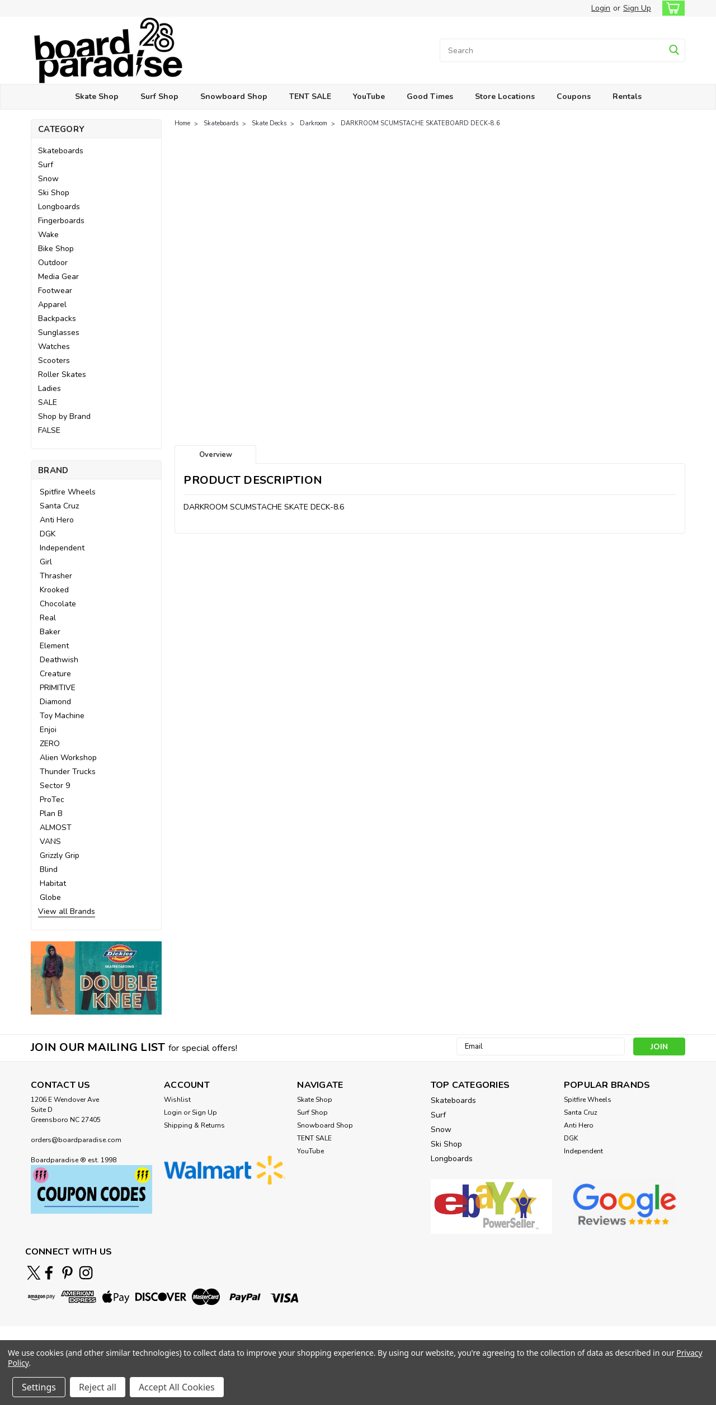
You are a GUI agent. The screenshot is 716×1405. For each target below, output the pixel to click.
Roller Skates (62, 374)
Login (600, 8)
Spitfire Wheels (68, 492)
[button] (96, 978)
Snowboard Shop (233, 96)
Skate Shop (97, 96)
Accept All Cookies (177, 1387)
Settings (39, 1387)
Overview (215, 455)
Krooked (54, 589)
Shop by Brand (64, 416)
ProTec (52, 799)
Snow (48, 178)
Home (182, 123)
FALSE (49, 430)
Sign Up (637, 8)
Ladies (49, 388)
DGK (47, 534)
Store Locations (505, 96)
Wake (48, 234)
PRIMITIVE (58, 687)
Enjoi (48, 729)
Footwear (55, 290)
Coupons (574, 96)
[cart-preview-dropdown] (671, 8)
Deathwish (59, 659)
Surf (45, 164)
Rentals (627, 96)
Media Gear (58, 276)
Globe (50, 897)
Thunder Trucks (68, 771)
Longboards (59, 206)
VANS (50, 841)
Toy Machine (62, 715)
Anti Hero (57, 520)
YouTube (369, 96)
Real (48, 617)
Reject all (97, 1387)
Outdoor (53, 262)
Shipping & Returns (194, 1125)
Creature (55, 673)
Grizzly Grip (59, 855)
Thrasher (56, 576)
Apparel (52, 304)
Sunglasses (58, 332)
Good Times (430, 96)
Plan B (51, 813)
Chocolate (58, 603)
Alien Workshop (68, 757)
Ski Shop (53, 192)
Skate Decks (269, 123)
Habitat (53, 883)
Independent (62, 548)
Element (54, 645)
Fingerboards (61, 220)
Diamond (55, 701)
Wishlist (177, 1099)
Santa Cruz (59, 506)
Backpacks (57, 318)
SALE (47, 402)
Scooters (54, 360)
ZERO (50, 743)
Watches (54, 346)
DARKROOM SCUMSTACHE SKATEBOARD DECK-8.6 (420, 123)
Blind (49, 869)
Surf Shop (159, 96)
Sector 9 (55, 785)
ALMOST (56, 827)
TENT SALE (310, 96)
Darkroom (313, 123)
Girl (46, 562)
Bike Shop (56, 248)
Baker (50, 631)
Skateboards (60, 150)
